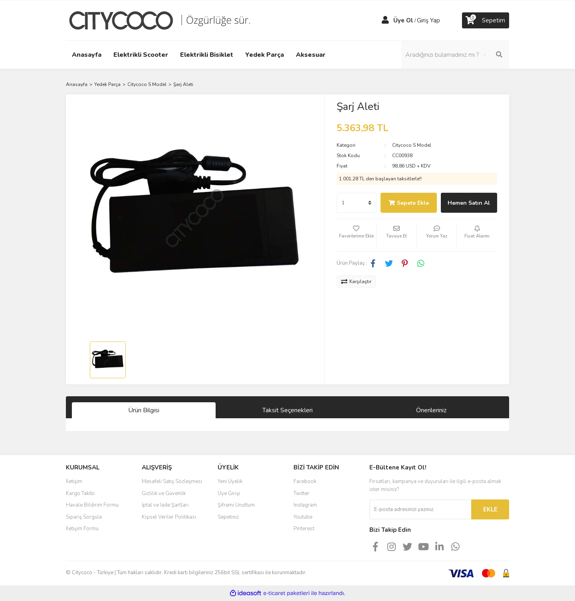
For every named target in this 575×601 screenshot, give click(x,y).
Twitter (301, 493)
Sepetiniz (228, 517)
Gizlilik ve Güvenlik (164, 493)
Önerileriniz (431, 410)
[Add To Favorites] (357, 235)
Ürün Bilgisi (143, 410)
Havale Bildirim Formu (92, 505)
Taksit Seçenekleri (287, 410)
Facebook (304, 481)
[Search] (455, 55)
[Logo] (166, 20)
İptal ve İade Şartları (165, 505)
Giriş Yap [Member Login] (428, 20)
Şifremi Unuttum (236, 505)
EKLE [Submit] (490, 509)
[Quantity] (357, 203)
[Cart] (485, 20)
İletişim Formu (82, 528)
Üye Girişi (229, 493)
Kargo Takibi (80, 493)
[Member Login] (385, 20)
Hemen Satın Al (469, 203)
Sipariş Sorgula (84, 517)
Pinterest (303, 528)
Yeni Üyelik (230, 481)
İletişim (74, 481)
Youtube (302, 517)
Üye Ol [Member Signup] (403, 20)
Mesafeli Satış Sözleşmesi (172, 481)
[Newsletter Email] (420, 509)
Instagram (305, 505)
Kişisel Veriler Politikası (169, 517)
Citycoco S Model (411, 145)
